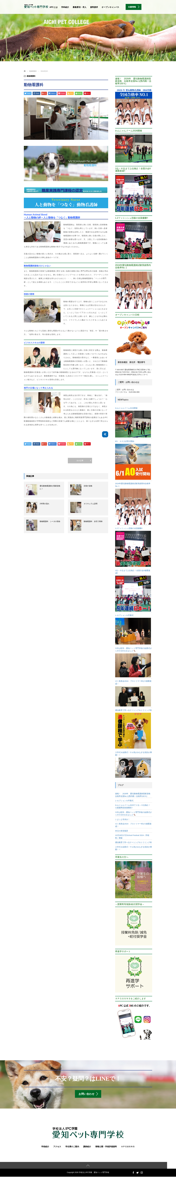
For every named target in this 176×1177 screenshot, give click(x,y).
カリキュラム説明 (90, 504)
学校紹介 (45, 1147)
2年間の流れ (44, 504)
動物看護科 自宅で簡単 (93, 521)
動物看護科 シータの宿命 (50, 521)
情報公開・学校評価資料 (106, 1147)
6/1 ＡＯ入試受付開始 (124, 441)
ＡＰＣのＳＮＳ (128, 1147)
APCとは (54, 7)
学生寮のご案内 (72, 1147)
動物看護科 (31, 76)
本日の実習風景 (121, 831)
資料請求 (94, 7)
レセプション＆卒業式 (124, 615)
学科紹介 (65, 7)
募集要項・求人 (79, 7)
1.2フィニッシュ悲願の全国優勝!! (129, 528)
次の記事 (80, 460)
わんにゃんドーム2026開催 (126, 408)
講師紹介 (87, 1147)
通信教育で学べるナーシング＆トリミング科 (133, 710)
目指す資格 (88, 486)
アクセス (57, 1147)
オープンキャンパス (110, 7)
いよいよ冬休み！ (122, 819)
